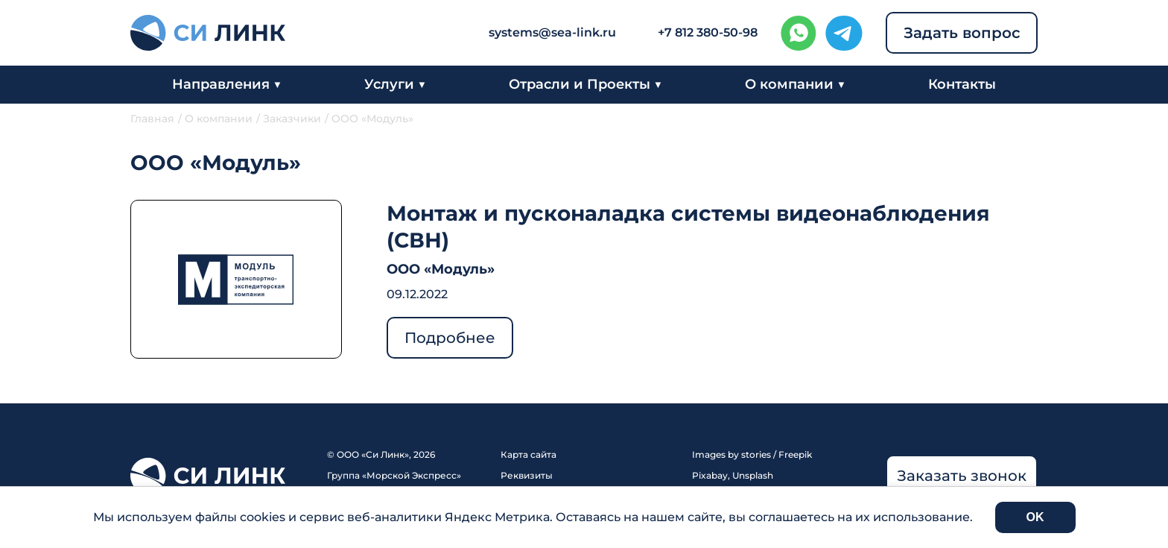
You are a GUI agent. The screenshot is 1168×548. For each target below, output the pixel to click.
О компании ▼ (795, 84)
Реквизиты (527, 475)
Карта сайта (528, 454)
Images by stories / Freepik (752, 454)
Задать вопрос (962, 33)
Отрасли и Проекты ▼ (585, 84)
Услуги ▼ (395, 84)
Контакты (962, 84)
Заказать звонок (961, 476)
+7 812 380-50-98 (708, 32)
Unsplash (752, 475)
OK (1035, 517)
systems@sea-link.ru (552, 32)
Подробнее (449, 338)
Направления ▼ (227, 84)
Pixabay (710, 475)
